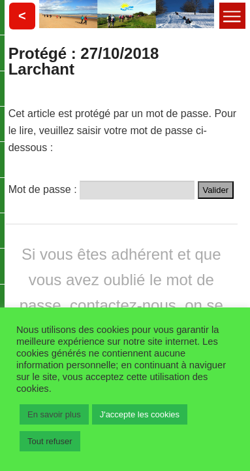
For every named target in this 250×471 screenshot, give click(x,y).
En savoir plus (54, 414)
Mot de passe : (101, 188)
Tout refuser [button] (49, 441)
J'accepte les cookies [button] (140, 414)
